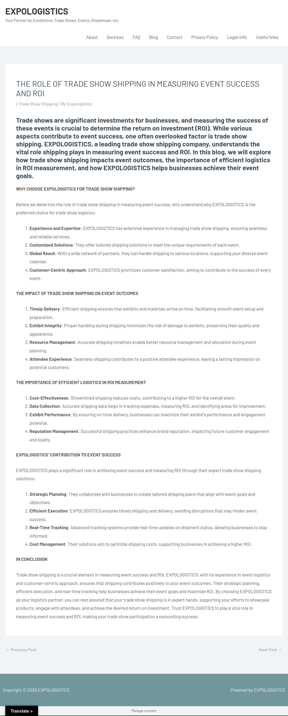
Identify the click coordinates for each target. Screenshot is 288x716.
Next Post (270, 650)
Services (115, 37)
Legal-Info (237, 37)
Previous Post (22, 650)
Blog (153, 37)
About (92, 37)
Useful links (267, 37)
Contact (175, 37)
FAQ (136, 37)
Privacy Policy (204, 37)
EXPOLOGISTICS (38, 10)
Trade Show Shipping (39, 103)
